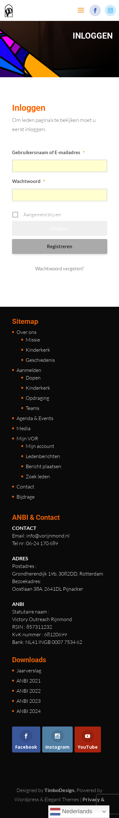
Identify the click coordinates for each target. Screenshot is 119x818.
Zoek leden (38, 476)
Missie (33, 340)
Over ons (26, 332)
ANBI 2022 (29, 691)
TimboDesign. (60, 790)
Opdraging (37, 398)
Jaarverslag (29, 670)
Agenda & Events (35, 418)
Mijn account (40, 446)
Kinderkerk (38, 350)
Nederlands (71, 812)
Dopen (33, 377)
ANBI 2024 (29, 711)
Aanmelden (29, 370)
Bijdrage (26, 497)
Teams (32, 408)
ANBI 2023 (29, 701)
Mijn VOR (27, 438)
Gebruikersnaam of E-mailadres (48, 152)
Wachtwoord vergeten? (59, 268)
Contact (25, 486)
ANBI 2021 (29, 680)
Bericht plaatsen (43, 466)
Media (23, 428)
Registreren (59, 246)
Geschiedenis (40, 360)
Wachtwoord (28, 181)
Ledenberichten (43, 456)
